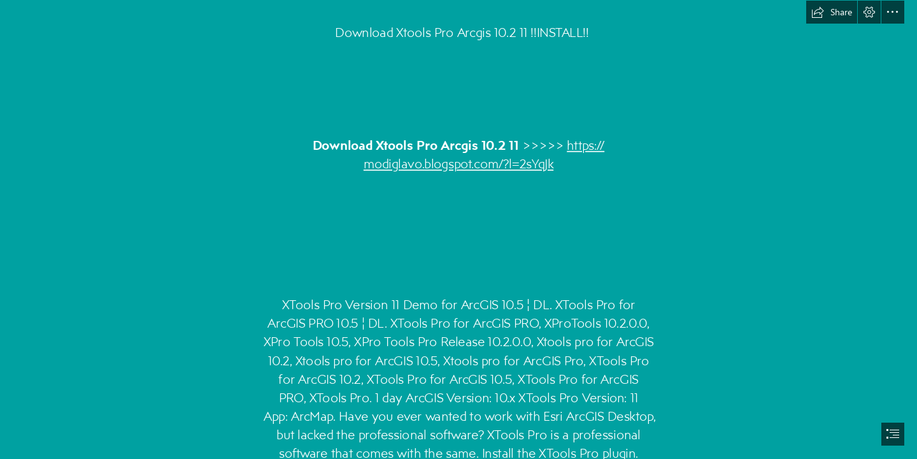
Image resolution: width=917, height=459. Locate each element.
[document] (458, 229)
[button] (831, 12)
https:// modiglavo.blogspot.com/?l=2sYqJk (484, 154)
